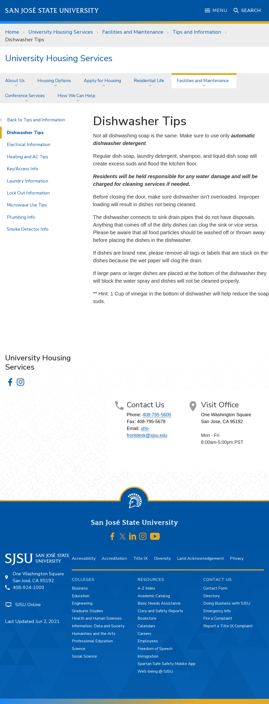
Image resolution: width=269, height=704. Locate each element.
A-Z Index (146, 588)
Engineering (82, 603)
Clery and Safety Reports (160, 611)
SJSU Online (28, 605)
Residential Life (149, 80)
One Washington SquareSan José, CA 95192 (38, 577)
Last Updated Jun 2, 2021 (32, 621)
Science (78, 648)
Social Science (84, 656)
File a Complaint (217, 618)
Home (12, 32)
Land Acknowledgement (200, 558)
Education (80, 596)
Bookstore (147, 618)
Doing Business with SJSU (226, 603)
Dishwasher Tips (24, 39)
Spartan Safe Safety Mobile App (166, 664)
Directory (211, 596)
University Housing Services (60, 32)
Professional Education (92, 641)
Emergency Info (217, 611)
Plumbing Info (21, 217)
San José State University (52, 11)
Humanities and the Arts (93, 633)
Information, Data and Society (98, 626)
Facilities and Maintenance (132, 32)
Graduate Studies (87, 611)
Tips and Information (196, 32)
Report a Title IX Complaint (228, 626)
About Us (15, 80)
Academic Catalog (154, 596)
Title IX (140, 558)
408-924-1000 (28, 587)
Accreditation (114, 558)
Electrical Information (28, 144)
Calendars (146, 626)
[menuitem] (16, 80)
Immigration (148, 656)
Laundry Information (27, 181)
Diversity (162, 558)
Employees (148, 641)
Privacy (237, 558)
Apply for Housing (102, 80)
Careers (144, 633)
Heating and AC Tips (27, 157)
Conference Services (25, 96)
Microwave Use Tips (27, 205)
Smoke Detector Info (27, 229)
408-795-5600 (156, 414)
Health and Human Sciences (97, 618)
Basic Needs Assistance (159, 603)
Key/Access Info (22, 169)
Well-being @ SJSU (155, 671)
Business (80, 588)
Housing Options (54, 80)
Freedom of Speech (155, 648)
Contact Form (215, 588)
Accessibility (84, 558)
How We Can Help (76, 96)
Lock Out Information (28, 193)
